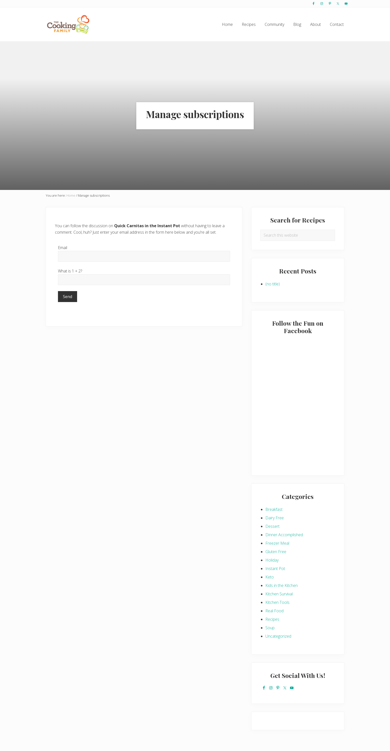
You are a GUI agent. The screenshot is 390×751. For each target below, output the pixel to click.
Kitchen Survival (279, 594)
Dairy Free (274, 518)
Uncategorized (278, 636)
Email (62, 247)
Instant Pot (275, 568)
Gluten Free (275, 551)
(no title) (272, 284)
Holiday (272, 560)
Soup (270, 627)
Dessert (272, 526)
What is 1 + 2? (70, 271)
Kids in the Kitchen (281, 585)
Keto (269, 577)
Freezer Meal (277, 543)
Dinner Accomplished (284, 534)
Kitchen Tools (277, 602)
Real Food (274, 611)
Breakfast (274, 509)
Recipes (272, 619)
